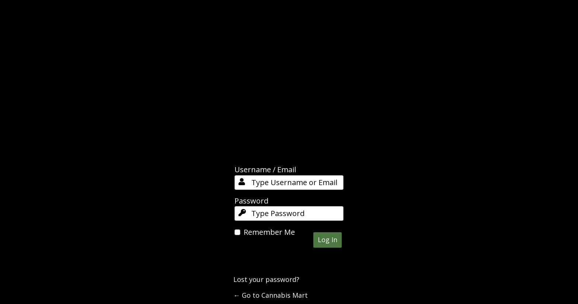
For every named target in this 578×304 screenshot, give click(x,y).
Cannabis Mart (289, 96)
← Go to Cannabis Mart (270, 295)
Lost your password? (266, 279)
